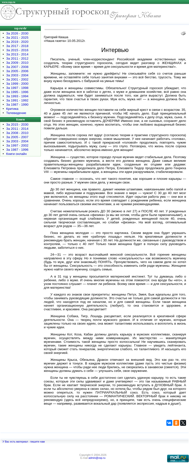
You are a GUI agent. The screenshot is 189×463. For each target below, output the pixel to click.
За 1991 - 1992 (17, 100)
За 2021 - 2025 (17, 37)
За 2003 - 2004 (17, 75)
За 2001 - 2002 (17, 79)
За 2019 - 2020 (17, 42)
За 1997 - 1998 (17, 88)
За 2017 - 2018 (17, 46)
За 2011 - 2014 (17, 129)
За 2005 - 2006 (17, 71)
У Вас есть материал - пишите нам (23, 441)
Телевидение (16, 113)
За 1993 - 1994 (17, 96)
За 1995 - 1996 (17, 92)
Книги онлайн (16, 154)
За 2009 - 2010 (17, 63)
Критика (12, 109)
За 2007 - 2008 (17, 67)
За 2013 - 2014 (17, 54)
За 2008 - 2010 (17, 133)
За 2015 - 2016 (17, 50)
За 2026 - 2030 (17, 33)
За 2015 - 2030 (17, 124)
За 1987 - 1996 (17, 149)
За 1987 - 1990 (17, 104)
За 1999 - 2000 (17, 83)
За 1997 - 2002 (17, 145)
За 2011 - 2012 (17, 58)
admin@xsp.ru (97, 457)
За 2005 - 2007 (17, 137)
